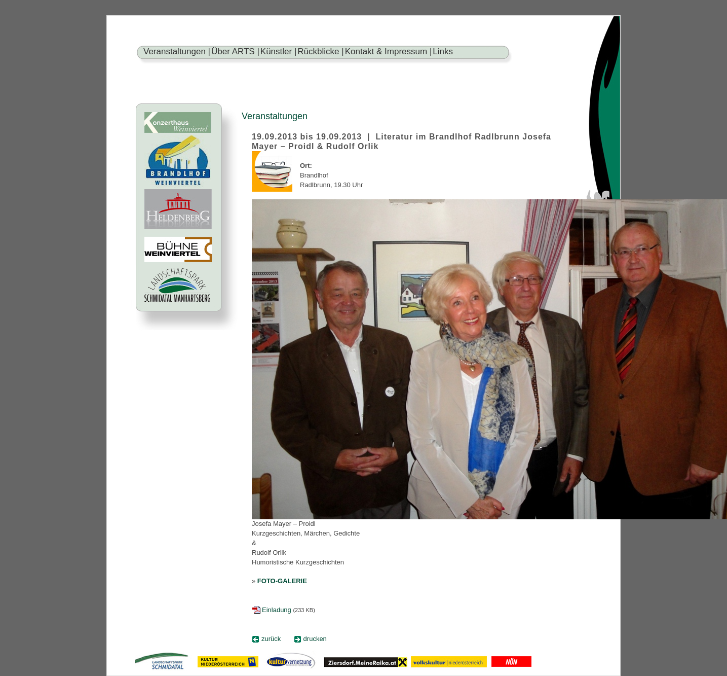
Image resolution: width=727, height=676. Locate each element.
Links (443, 51)
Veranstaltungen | (176, 51)
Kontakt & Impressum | (388, 51)
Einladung (276, 610)
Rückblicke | (320, 51)
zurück (271, 639)
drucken (315, 639)
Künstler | (278, 51)
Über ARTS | (235, 51)
